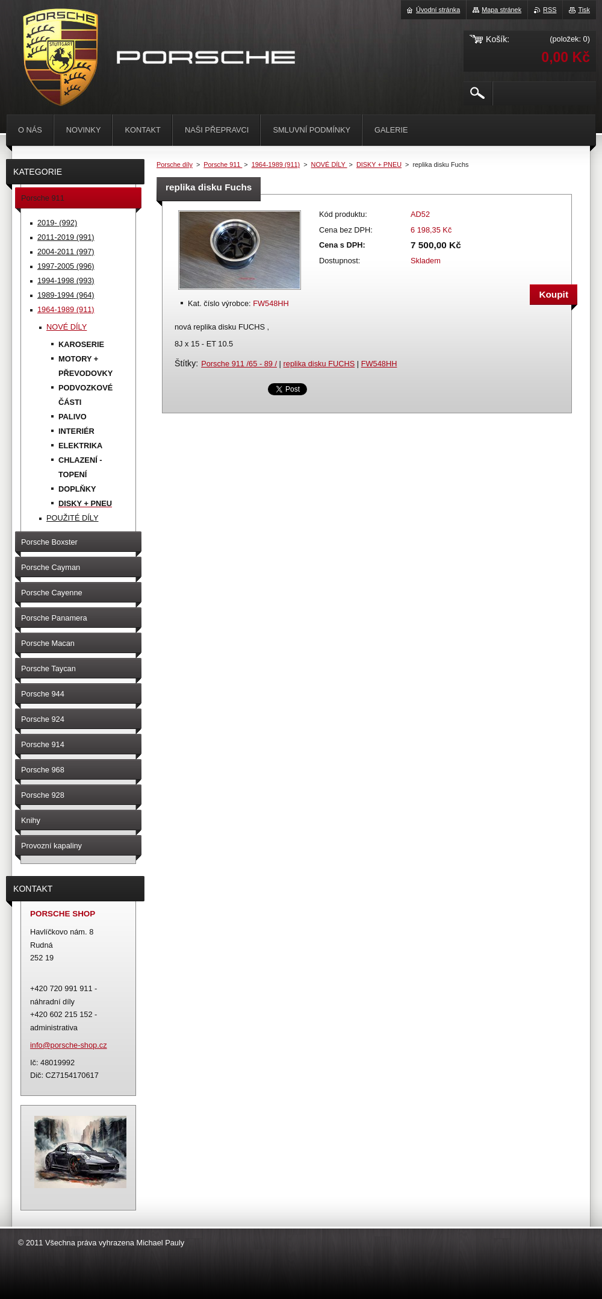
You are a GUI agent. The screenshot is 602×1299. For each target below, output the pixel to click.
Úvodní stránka (438, 9)
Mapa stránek (501, 9)
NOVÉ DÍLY (329, 164)
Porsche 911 (222, 164)
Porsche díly (175, 164)
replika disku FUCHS (319, 363)
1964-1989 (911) (276, 164)
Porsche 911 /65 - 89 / (239, 363)
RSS (549, 9)
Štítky (185, 363)
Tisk (584, 9)
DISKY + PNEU (379, 164)
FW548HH (379, 363)
